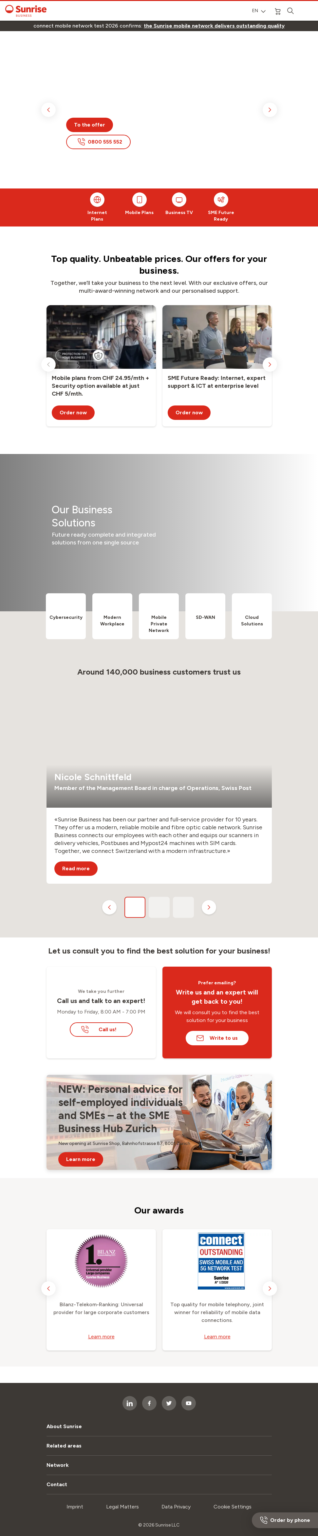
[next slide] (270, 110)
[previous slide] (48, 110)
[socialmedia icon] (149, 1403)
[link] (214, 26)
